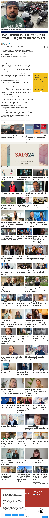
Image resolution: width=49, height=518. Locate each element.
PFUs (36, 494)
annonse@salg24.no (25, 505)
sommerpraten (22, 120)
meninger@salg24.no (26, 502)
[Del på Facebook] (44, 47)
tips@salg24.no (25, 500)
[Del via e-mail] (47, 47)
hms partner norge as (5, 120)
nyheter (28, 120)
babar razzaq (14, 120)
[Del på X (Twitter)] (46, 47)
